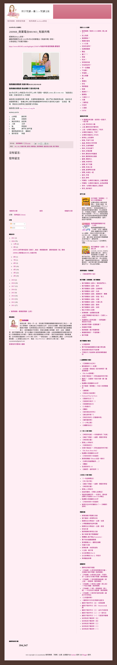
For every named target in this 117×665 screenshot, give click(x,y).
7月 (14, 260)
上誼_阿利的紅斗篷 (88, 124)
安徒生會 (85, 529)
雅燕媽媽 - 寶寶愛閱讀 (16, 21)
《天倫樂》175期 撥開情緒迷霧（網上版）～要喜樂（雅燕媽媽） (94, 580)
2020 (13, 241)
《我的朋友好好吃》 (89, 412)
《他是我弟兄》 (87, 445)
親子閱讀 (85, 335)
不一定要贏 (86, 68)
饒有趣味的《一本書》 (90, 366)
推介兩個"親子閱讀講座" (90, 534)
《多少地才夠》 (87, 481)
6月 (14, 263)
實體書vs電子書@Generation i (92, 537)
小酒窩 (84, 108)
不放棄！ (85, 70)
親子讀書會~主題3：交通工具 (92, 302)
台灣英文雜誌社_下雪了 (90, 132)
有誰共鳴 (23, 146)
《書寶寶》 (86, 390)
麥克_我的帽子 (87, 188)
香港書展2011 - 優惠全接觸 (91, 542)
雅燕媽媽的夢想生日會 (90, 531)
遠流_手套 (85, 175)
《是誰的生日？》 (88, 398)
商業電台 (33, 146)
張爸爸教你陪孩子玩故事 (90, 350)
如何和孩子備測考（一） (90, 629)
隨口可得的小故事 (88, 310)
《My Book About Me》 (90, 451)
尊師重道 (85, 86)
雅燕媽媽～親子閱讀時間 (90, 330)
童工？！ (85, 54)
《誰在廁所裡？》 (88, 415)
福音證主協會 (48, 146)
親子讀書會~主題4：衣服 (90, 299)
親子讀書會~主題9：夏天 (90, 286)
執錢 (83, 89)
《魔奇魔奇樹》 (87, 420)
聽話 (83, 52)
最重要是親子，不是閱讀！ (91, 332)
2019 (13, 280)
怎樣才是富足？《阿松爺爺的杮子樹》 (95, 376)
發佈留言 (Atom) (20, 215)
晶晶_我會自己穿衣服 (89, 143)
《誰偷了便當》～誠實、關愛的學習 (94, 437)
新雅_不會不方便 (88, 140)
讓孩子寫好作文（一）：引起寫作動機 (95, 615)
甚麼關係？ (86, 38)
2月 (14, 276)
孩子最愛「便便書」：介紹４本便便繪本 (99, 199)
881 (16, 146)
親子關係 (56, 146)
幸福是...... (85, 73)
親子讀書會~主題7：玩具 (90, 291)
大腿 (83, 100)
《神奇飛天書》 (87, 440)
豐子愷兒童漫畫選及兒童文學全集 (94, 347)
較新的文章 (13, 211)
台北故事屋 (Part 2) (88, 553)
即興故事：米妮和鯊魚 (90, 548)
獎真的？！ (86, 92)
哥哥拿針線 (86, 62)
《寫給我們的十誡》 (89, 274)
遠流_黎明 (85, 178)
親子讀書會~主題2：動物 (90, 305)
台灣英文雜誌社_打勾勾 (90, 135)
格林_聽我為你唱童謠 (89, 154)
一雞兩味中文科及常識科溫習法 (93, 600)
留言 (12, 228)
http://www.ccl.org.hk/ (27, 108)
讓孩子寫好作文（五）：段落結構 (93, 603)
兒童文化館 (86, 545)
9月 (14, 247)
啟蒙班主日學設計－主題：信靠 (93, 521)
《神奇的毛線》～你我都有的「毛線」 (95, 434)
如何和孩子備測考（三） (90, 623)
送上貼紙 (85, 35)
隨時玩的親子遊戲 (88, 567)
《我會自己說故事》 (89, 393)
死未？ (84, 59)
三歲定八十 (86, 97)
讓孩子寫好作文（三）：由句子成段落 (95, 610)
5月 (14, 266)
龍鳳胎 (84, 94)
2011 (13, 305)
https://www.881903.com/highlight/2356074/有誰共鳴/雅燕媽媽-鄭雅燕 (34, 46)
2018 (13, 283)
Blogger (84, 655)
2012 (13, 302)
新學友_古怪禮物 (88, 138)
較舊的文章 (69, 211)
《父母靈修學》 (87, 597)
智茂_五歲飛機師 (88, 145)
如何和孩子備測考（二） (90, 626)
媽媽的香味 (86, 41)
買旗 (83, 57)
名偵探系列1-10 (87, 466)
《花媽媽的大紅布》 (89, 363)
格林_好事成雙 (87, 151)
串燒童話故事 (86, 558)
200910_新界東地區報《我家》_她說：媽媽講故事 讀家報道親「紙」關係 (39, 250)
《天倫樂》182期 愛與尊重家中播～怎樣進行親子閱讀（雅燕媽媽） (94, 571)
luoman (73, 655)
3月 (14, 273)
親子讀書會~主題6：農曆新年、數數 (94, 294)
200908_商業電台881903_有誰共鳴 (25, 253)
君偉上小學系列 (87, 442)
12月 (15, 244)
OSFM (84, 110)
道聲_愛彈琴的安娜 (88, 170)
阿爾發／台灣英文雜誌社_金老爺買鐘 (95, 183)
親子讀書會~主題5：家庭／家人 (93, 296)
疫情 (28, 146)
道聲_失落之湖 (87, 167)
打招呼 (84, 105)
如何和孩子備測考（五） (90, 618)
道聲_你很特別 (87, 162)
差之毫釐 (85, 76)
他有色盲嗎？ (86, 46)
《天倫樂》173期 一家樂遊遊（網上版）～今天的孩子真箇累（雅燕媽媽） (95, 589)
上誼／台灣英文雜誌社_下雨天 (92, 130)
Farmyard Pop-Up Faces (89, 396)
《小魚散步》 (86, 406)
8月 (14, 257)
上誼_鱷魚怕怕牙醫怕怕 (90, 127)
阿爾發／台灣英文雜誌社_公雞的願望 (95, 180)
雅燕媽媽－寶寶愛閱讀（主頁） (22, 311)
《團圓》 (85, 409)
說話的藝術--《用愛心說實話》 (92, 492)
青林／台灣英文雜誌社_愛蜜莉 (92, 186)
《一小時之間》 (87, 423)
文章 (12, 224)
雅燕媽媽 (40, 146)
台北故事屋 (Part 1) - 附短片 (91, 556)
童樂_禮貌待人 (87, 159)
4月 (14, 269)
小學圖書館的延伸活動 (90, 523)
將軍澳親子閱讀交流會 (90, 515)
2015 (13, 293)
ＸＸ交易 (85, 44)
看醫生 (84, 81)
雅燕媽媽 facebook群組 (38, 21)
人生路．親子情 (87, 550)
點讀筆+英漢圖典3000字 (90, 383)
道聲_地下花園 (87, 164)
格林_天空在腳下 (88, 148)
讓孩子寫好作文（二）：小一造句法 (94, 613)
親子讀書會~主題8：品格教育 (92, 288)
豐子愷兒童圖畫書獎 (89, 540)
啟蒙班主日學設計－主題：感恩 (93, 526)
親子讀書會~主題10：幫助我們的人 (94, 283)
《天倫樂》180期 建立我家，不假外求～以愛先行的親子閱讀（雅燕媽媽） (95, 576)
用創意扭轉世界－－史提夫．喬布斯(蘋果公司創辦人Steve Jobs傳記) (94, 495)
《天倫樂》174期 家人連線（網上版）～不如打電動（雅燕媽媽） (95, 585)
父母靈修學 (86, 344)
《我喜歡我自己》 (88, 404)
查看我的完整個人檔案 (17, 344)
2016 (13, 289)
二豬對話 (85, 102)
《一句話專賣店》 (88, 478)
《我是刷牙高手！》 (89, 401)
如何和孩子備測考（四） (90, 621)
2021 (13, 238)
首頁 (41, 211)
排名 (83, 84)
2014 (13, 296)
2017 (13, 286)
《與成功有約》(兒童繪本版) (92, 417)
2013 (13, 299)
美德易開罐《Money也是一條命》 (93, 458)
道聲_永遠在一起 (88, 172)
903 (18, 146)
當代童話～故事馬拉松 (90, 518)
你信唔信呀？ (86, 65)
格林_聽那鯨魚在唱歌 (89, 156)
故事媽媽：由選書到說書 (90, 313)
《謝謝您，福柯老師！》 (90, 469)
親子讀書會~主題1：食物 (90, 307)
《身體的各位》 (87, 425)
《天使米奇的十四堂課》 (90, 456)
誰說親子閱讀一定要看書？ (91, 324)
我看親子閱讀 (86, 327)
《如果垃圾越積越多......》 (91, 461)
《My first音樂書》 (88, 373)
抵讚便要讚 (86, 49)
